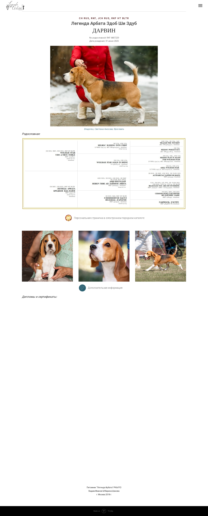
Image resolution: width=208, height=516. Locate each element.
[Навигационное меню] (200, 5)
